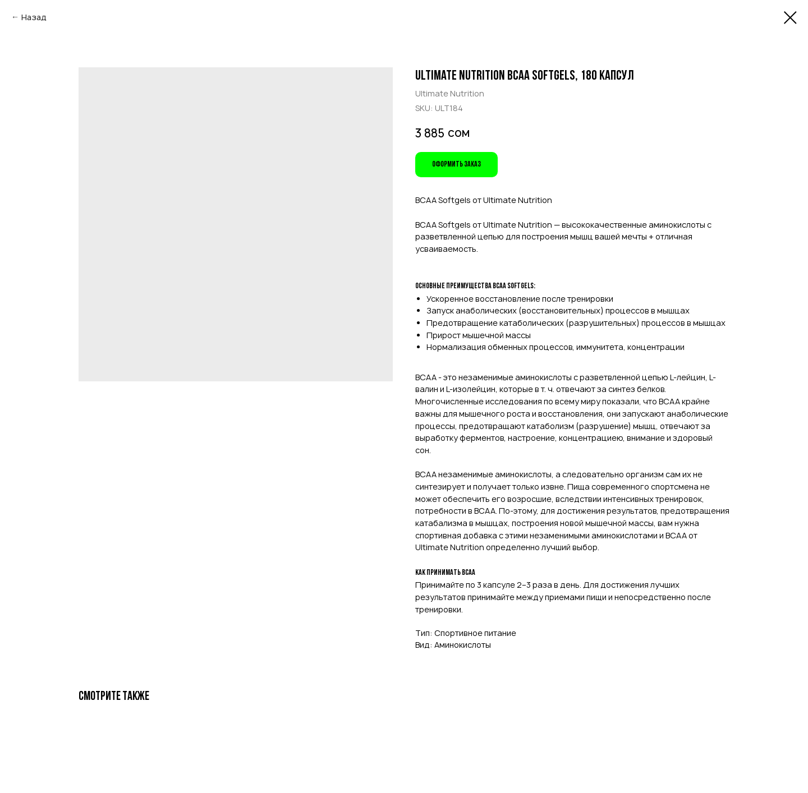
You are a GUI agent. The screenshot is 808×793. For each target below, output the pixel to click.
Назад (34, 17)
